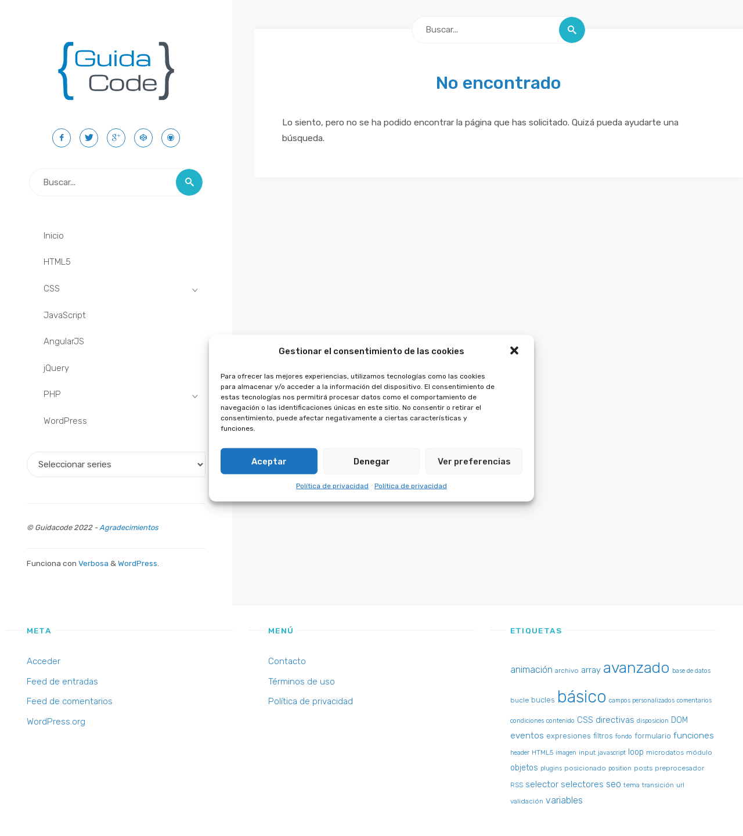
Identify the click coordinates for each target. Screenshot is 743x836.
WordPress (137, 563)
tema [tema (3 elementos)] (631, 785)
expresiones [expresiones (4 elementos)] (568, 736)
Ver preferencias (474, 461)
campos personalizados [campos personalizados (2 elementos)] (642, 700)
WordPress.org (56, 721)
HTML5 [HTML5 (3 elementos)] (542, 752)
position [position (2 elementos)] (620, 768)
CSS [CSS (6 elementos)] (585, 720)
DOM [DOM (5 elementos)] (679, 720)
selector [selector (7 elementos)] (541, 784)
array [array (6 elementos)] (591, 670)
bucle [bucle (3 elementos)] (519, 700)
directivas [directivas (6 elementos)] (615, 720)
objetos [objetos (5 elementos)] (524, 768)
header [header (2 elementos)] (519, 752)
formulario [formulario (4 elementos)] (652, 736)
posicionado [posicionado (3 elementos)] (585, 768)
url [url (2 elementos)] (680, 785)
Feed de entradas (62, 681)
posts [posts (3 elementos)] (643, 768)
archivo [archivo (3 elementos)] (567, 670)
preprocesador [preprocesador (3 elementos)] (679, 768)
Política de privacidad (332, 486)
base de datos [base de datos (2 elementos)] (691, 671)
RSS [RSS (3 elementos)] (516, 785)
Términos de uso (301, 681)
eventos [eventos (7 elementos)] (527, 735)
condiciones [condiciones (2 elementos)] (527, 721)
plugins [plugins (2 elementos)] (551, 768)
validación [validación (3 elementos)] (526, 801)
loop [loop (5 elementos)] (636, 752)
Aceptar (269, 461)
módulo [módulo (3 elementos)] (699, 752)
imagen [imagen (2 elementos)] (566, 752)
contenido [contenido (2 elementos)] (560, 721)
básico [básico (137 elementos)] (582, 697)
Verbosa (93, 563)
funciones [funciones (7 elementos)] (693, 735)
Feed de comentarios (70, 701)
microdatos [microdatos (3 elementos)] (665, 752)
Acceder (43, 661)
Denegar (372, 461)
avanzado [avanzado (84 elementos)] (636, 667)
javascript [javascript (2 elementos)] (612, 752)
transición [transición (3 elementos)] (658, 785)
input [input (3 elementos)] (587, 752)
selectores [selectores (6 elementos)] (582, 784)
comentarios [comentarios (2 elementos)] (694, 700)
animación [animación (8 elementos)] (531, 669)
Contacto (287, 661)
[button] (515, 351)
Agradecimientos (128, 527)
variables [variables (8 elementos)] (564, 800)
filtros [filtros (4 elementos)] (603, 736)
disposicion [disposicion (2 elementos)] (653, 721)
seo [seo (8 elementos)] (613, 784)
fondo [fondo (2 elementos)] (623, 736)
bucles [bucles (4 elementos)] (543, 700)
